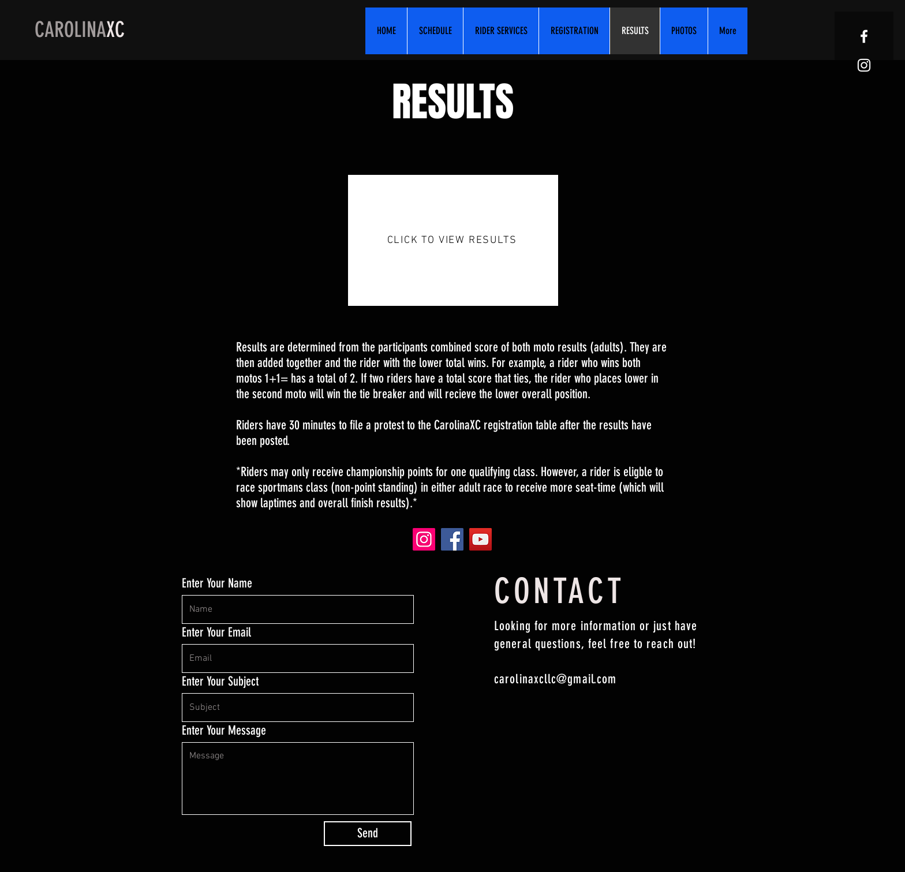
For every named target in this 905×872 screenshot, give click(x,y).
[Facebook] (452, 539)
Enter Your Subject (220, 681)
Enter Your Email (216, 632)
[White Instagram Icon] (864, 65)
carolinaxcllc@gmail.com (555, 679)
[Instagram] (424, 539)
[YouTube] (480, 539)
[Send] (368, 833)
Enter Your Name (217, 583)
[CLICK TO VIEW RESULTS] (453, 240)
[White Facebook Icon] (864, 36)
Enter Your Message (224, 730)
